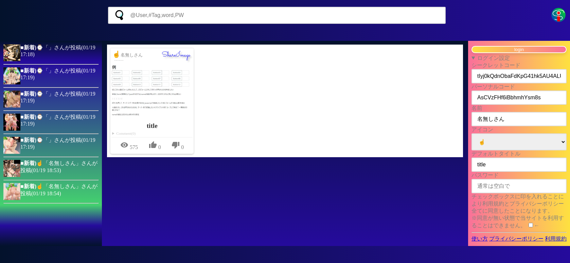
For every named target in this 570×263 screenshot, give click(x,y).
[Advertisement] (285, 32)
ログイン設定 (493, 58)
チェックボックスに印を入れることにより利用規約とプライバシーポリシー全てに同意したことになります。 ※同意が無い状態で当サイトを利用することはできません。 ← (517, 211)
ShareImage (176, 55)
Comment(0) (126, 133)
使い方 (479, 239)
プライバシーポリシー (516, 239)
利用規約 (556, 239)
